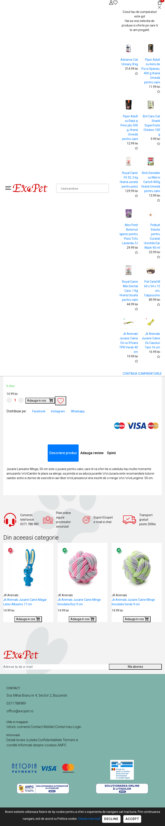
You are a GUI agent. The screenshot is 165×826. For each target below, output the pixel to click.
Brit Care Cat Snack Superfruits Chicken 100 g (151, 125)
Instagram (58, 411)
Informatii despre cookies (38, 745)
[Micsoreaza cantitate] (9, 400)
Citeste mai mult (89, 818)
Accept (132, 819)
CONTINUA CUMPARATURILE (142, 373)
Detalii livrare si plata (21, 740)
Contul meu (63, 727)
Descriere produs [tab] (63, 453)
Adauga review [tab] (92, 453)
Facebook (39, 411)
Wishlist (49, 727)
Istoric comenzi (18, 727)
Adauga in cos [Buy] (40, 400)
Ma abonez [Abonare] (135, 666)
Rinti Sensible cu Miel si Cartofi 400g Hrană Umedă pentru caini (150, 182)
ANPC (62, 745)
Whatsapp (78, 411)
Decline (111, 819)
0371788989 (16, 703)
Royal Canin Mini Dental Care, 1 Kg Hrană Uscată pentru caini (129, 290)
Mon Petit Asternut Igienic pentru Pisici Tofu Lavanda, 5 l (129, 234)
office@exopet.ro (20, 711)
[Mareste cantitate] (21, 400)
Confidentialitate (50, 740)
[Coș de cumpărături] (159, 2)
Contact (37, 727)
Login (77, 727)
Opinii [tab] (111, 453)
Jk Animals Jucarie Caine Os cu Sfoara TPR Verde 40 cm (128, 343)
